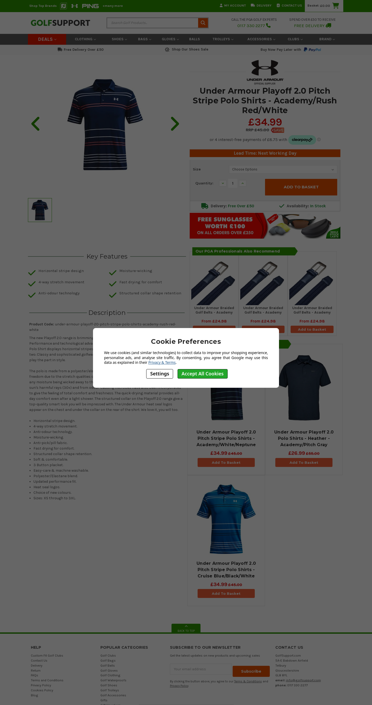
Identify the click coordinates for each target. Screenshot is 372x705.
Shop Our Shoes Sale (186, 49)
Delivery (261, 5)
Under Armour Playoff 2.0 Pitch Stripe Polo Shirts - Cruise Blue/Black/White (226, 571)
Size (197, 169)
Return (36, 672)
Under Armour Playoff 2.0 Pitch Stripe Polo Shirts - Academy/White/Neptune (226, 440)
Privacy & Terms (162, 362)
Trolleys (223, 39)
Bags (144, 39)
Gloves (170, 39)
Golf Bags (108, 662)
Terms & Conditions (248, 680)
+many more (112, 6)
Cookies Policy (42, 692)
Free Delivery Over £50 (81, 49)
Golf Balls (107, 667)
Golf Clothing (110, 677)
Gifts (103, 701)
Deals (47, 39)
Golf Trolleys (109, 692)
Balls (194, 39)
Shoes (119, 39)
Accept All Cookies (203, 373)
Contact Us (289, 5)
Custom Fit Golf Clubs (47, 657)
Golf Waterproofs (113, 682)
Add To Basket (226, 464)
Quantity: (204, 183)
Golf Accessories (113, 696)
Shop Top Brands (43, 6)
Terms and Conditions (47, 682)
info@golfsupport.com (303, 682)
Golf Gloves (109, 672)
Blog (34, 696)
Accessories (261, 39)
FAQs (34, 677)
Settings (159, 373)
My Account (233, 5)
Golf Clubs (108, 657)
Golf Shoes (108, 687)
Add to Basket (312, 329)
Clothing (85, 39)
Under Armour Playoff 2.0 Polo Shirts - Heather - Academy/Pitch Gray (304, 440)
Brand (327, 39)
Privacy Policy (41, 687)
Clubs (295, 39)
